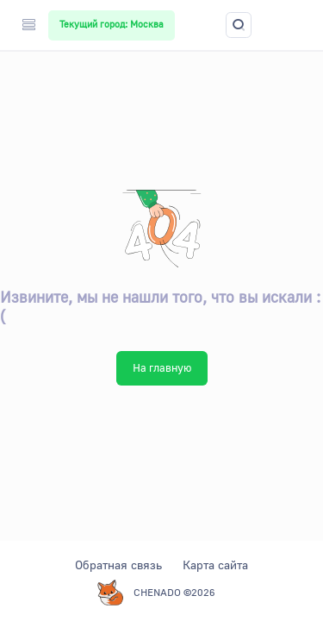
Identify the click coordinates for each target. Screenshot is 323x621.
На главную (162, 367)
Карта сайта (215, 564)
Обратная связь (118, 564)
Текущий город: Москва (111, 24)
